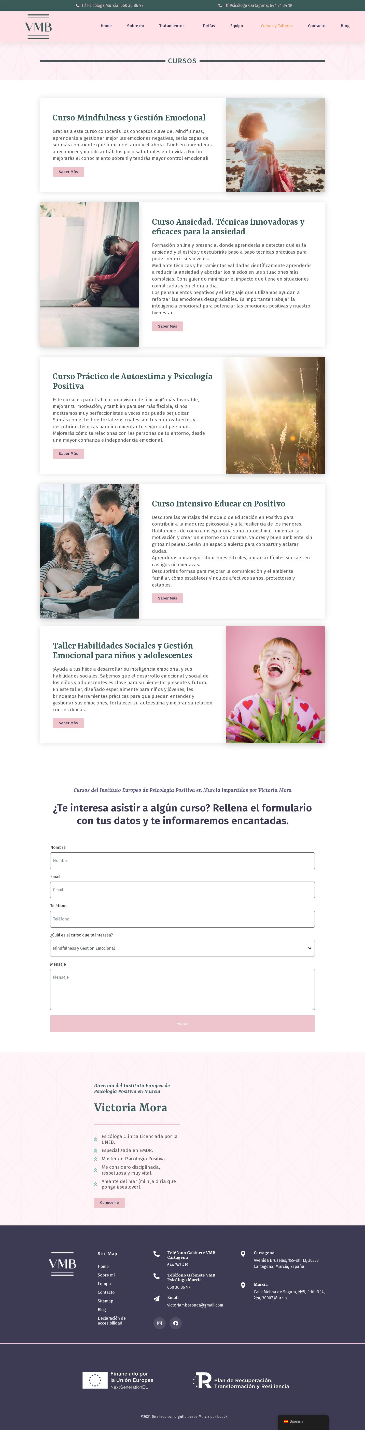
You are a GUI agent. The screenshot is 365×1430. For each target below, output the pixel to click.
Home (106, 25)
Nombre (58, 847)
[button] (167, 326)
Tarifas (208, 25)
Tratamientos (172, 25)
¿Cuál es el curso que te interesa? (81, 935)
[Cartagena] (243, 1254)
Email (55, 876)
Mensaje (58, 964)
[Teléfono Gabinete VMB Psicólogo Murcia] (156, 1276)
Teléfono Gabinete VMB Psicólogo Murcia (191, 1277)
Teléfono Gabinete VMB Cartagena (191, 1255)
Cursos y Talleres (277, 25)
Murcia (261, 1284)
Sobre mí (135, 25)
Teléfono (58, 905)
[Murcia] (243, 1285)
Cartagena (264, 1253)
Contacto (317, 25)
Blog (345, 25)
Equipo (236, 25)
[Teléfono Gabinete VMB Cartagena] (156, 1254)
